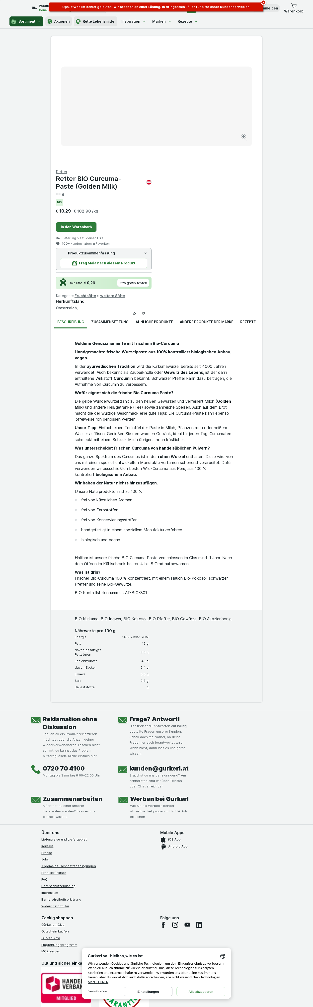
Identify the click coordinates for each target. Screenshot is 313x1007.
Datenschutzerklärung (58, 766)
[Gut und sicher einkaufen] (124, 870)
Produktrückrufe (53, 753)
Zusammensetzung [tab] (110, 202)
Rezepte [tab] (248, 202)
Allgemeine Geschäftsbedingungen (68, 746)
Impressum (49, 773)
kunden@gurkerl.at (159, 648)
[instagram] (175, 805)
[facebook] (163, 805)
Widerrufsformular (55, 786)
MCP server (50, 831)
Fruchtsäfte (191, 175)
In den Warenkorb (182, 107)
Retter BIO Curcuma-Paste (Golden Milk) (209, 62)
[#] (66, 918)
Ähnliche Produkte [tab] (154, 202)
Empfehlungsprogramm (59, 825)
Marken (162, 21)
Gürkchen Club (53, 805)
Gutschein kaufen (55, 811)
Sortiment (26, 21)
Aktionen (58, 21)
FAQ (44, 760)
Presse (46, 733)
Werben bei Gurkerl (159, 679)
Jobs (45, 739)
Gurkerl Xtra (50, 818)
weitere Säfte (218, 175)
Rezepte (188, 21)
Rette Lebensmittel (95, 21)
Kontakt (47, 726)
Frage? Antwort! (155, 599)
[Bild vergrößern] (139, 122)
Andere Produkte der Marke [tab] (206, 202)
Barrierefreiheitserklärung (61, 779)
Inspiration (133, 21)
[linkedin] (199, 805)
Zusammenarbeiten (72, 679)
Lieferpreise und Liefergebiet (64, 719)
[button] (294, 8)
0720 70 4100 (64, 648)
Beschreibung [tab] (70, 202)
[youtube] (187, 805)
